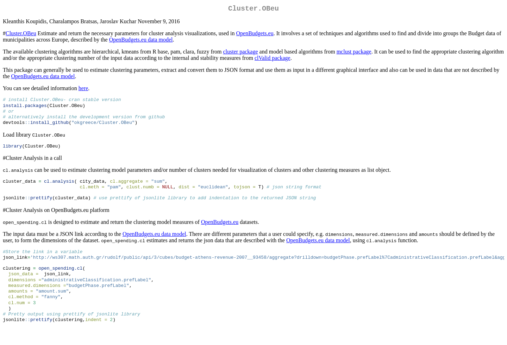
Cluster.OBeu (21, 35)
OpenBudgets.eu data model (141, 41)
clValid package (272, 59)
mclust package (354, 53)
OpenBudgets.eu (254, 35)
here (83, 90)
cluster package (240, 53)
